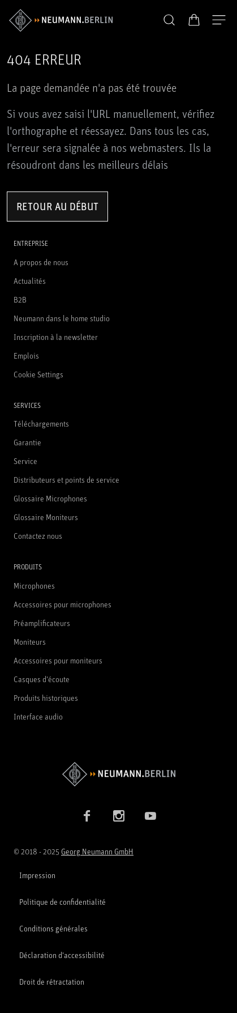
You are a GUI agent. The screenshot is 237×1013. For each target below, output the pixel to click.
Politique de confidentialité (62, 901)
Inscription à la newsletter (56, 337)
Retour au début (57, 206)
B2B (20, 299)
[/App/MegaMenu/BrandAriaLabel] (61, 20)
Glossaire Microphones (50, 498)
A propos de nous (41, 262)
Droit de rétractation (51, 981)
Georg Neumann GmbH (97, 851)
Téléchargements (41, 423)
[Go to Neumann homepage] (118, 774)
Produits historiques (46, 698)
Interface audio (38, 716)
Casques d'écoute (42, 679)
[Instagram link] (118, 816)
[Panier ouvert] (194, 20)
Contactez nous (38, 535)
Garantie (27, 442)
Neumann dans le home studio (62, 318)
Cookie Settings (38, 374)
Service (25, 461)
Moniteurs (30, 641)
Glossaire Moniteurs (46, 517)
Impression (37, 875)
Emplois (26, 355)
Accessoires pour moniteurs (58, 660)
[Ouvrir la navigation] (219, 20)
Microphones (34, 585)
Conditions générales (53, 928)
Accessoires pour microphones (62, 604)
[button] (169, 20)
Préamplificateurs (42, 623)
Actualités (30, 281)
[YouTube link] (150, 816)
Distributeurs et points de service (66, 479)
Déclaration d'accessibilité (62, 955)
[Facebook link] (87, 816)
